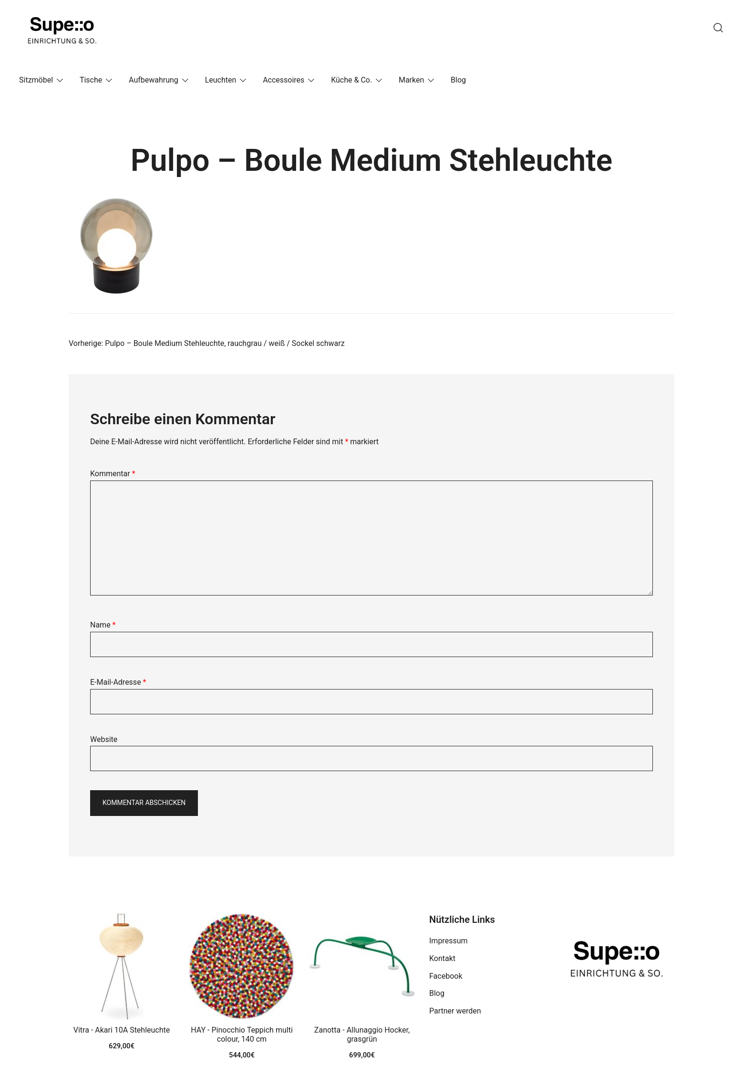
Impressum (448, 940)
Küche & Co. (351, 79)
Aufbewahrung (153, 79)
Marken (411, 79)
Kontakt (442, 958)
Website (103, 739)
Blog (458, 79)
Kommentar (112, 473)
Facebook (445, 976)
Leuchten (221, 79)
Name (103, 624)
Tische (91, 79)
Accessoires (283, 79)
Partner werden (455, 1010)
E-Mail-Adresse (118, 682)
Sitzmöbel (36, 79)
